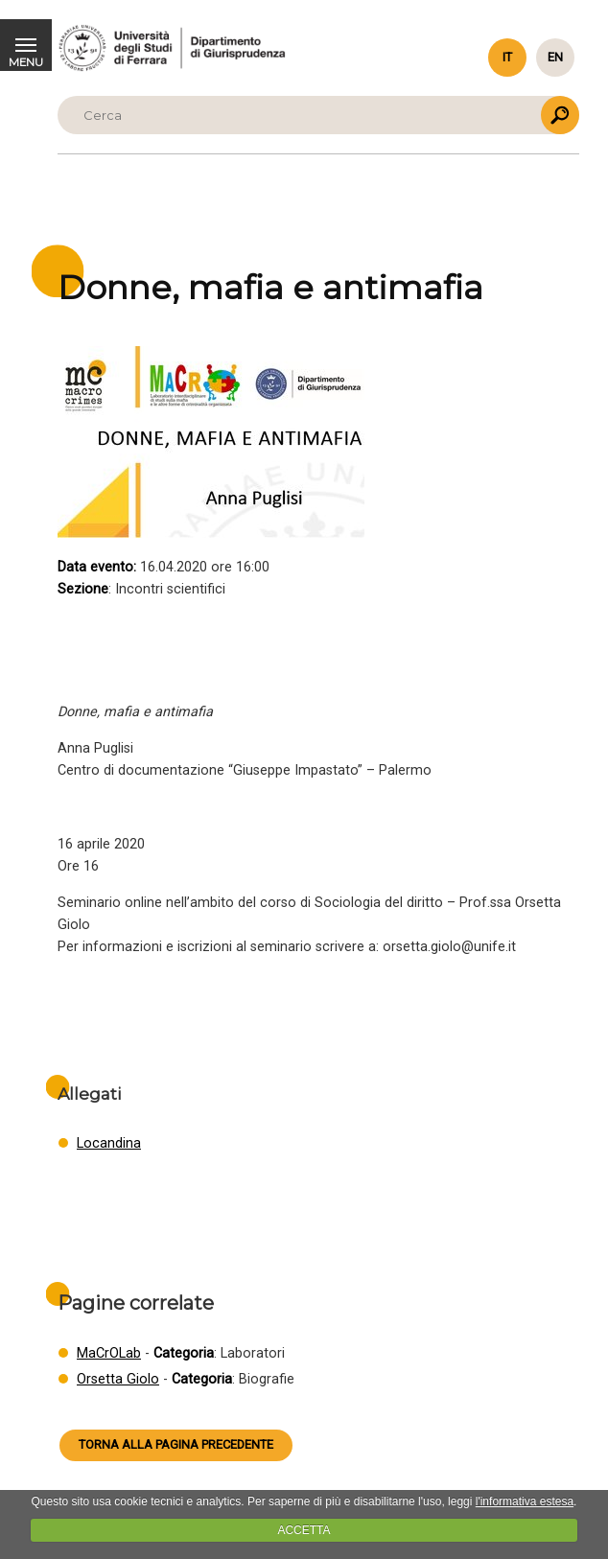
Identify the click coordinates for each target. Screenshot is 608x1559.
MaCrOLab (109, 1353)
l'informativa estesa (524, 1501)
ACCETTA (303, 1530)
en (555, 57)
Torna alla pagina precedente (176, 1444)
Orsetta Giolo (118, 1379)
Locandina (109, 1143)
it (507, 57)
